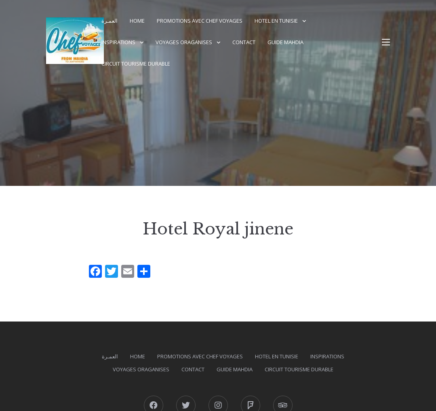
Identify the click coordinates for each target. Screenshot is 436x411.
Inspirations (118, 42)
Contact (243, 42)
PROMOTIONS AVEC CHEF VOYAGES (199, 20)
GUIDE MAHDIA (285, 42)
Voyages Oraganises (184, 42)
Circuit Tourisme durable (135, 63)
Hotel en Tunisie (276, 20)
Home (137, 20)
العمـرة (109, 20)
